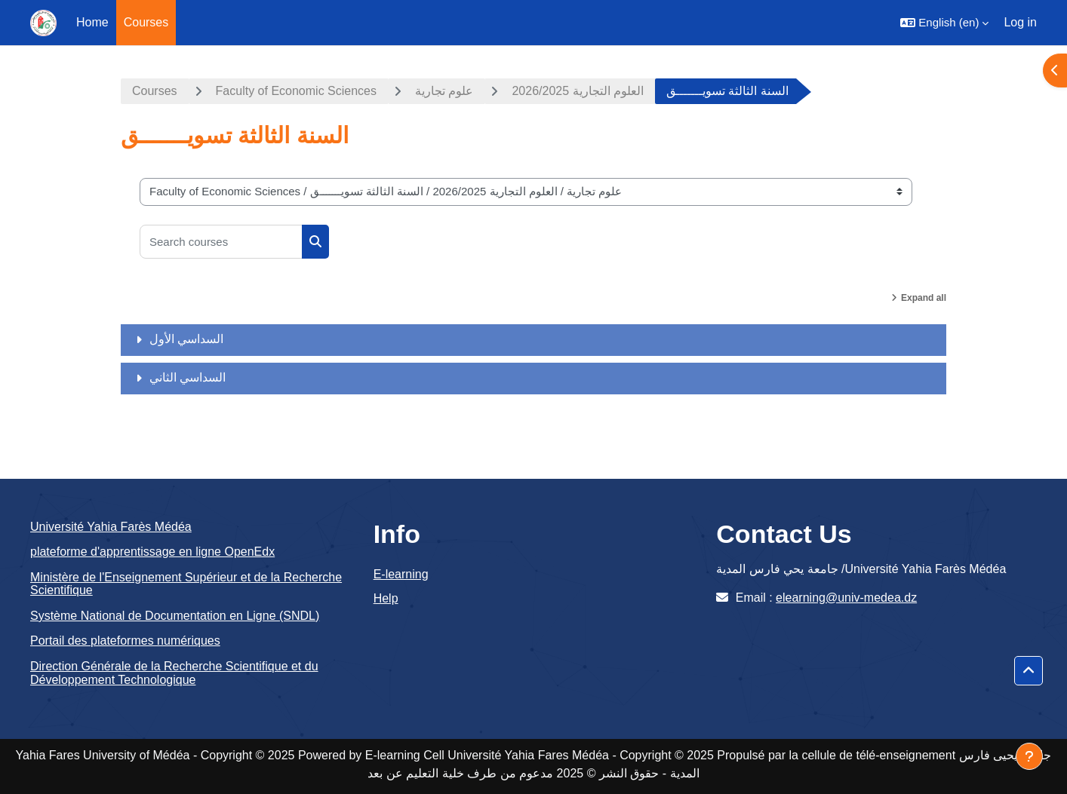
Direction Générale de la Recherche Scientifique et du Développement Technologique (174, 673)
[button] (944, 22)
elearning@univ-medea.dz (846, 597)
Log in (1020, 22)
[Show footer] (1029, 756)
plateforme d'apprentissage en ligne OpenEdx (152, 551)
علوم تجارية (444, 90)
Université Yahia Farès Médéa (111, 526)
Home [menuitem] (92, 22)
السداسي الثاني (187, 377)
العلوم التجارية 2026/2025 (578, 90)
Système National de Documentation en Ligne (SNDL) (174, 615)
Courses (154, 90)
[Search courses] (221, 242)
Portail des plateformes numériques (125, 640)
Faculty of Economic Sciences (296, 90)
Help (386, 598)
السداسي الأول (186, 339)
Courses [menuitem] (146, 22)
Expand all (923, 298)
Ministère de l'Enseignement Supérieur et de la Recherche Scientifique (186, 584)
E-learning (401, 574)
